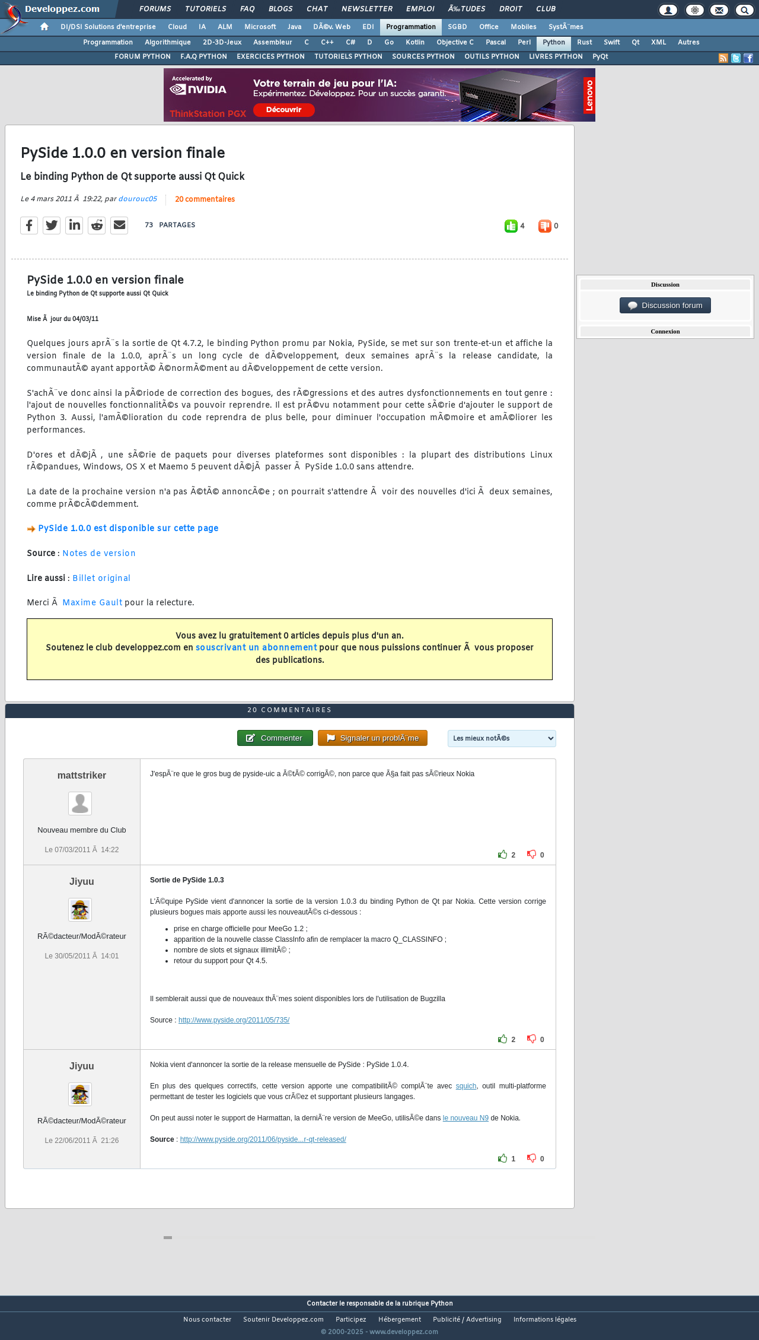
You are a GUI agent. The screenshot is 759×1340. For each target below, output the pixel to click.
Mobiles (524, 27)
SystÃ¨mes (565, 27)
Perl (524, 43)
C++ (327, 43)
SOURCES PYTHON (423, 57)
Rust (584, 43)
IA (202, 27)
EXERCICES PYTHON (271, 57)
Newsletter (366, 9)
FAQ (247, 9)
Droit (510, 9)
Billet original (101, 586)
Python (554, 43)
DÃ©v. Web (331, 27)
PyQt (600, 57)
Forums (155, 9)
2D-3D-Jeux (222, 43)
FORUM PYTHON (142, 57)
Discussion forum (665, 305)
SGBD (457, 27)
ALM (225, 27)
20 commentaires (205, 207)
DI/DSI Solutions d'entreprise (108, 27)
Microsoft (260, 27)
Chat (317, 9)
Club (545, 9)
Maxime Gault (92, 611)
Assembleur (272, 43)
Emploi (420, 9)
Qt (635, 43)
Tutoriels (205, 9)
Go (389, 43)
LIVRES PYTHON (556, 57)
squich (466, 1108)
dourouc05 (137, 206)
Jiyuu (81, 903)
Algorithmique (168, 43)
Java (294, 27)
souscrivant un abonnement (256, 656)
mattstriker (82, 797)
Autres (689, 43)
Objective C (455, 43)
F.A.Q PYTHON (203, 57)
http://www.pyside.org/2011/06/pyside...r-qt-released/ (263, 1161)
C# (350, 43)
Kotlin (415, 43)
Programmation (411, 27)
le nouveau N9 (466, 1140)
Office (489, 27)
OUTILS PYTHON (491, 57)
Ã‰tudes (466, 9)
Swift (612, 43)
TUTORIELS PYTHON (348, 57)
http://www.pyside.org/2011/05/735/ (233, 1042)
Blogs (280, 9)
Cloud (177, 27)
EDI (368, 27)
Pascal (496, 43)
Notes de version (99, 561)
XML (658, 43)
